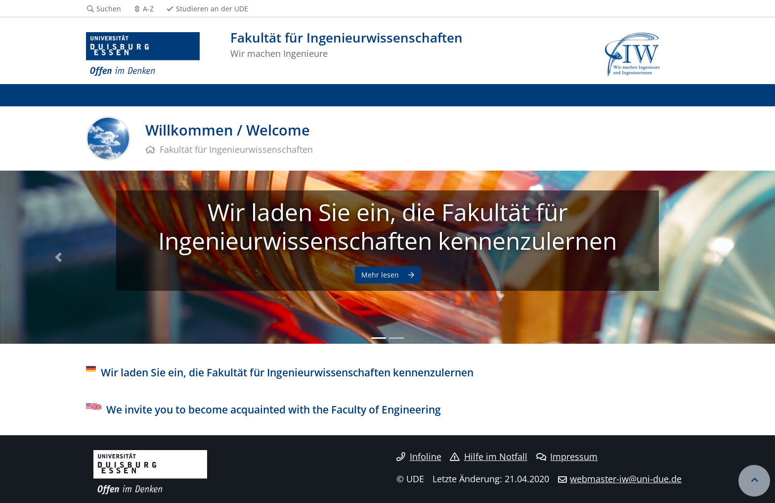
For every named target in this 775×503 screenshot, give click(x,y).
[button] (58, 257)
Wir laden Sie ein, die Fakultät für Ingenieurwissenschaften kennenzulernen (387, 226)
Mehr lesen (381, 274)
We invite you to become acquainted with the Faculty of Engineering (273, 409)
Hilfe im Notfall (488, 456)
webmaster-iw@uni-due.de (626, 479)
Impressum (567, 456)
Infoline (418, 456)
